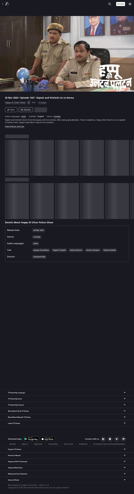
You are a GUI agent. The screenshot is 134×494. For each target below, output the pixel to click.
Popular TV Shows (14, 449)
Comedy (57, 116)
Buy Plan (120, 4)
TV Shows (42, 102)
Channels (12, 444)
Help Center (38, 444)
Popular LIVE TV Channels (17, 461)
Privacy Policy (53, 444)
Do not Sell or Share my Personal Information (109, 444)
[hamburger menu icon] (130, 4)
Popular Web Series (15, 467)
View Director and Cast (14, 126)
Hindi (23, 116)
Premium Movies (14, 455)
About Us (25, 444)
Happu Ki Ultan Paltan (15, 102)
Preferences (83, 444)
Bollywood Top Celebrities (17, 474)
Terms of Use (68, 444)
